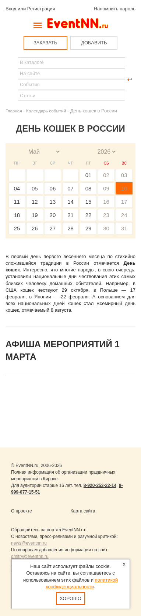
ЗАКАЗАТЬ (45, 42)
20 (53, 215)
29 (88, 228)
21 (70, 215)
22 (88, 215)
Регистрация (41, 8)
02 (106, 175)
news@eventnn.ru (29, 543)
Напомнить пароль (114, 8)
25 (17, 228)
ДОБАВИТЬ (94, 42)
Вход (11, 8)
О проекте (21, 511)
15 (88, 202)
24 (124, 215)
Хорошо (70, 598)
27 (53, 228)
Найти (11, 79)
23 (106, 215)
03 (124, 175)
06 (53, 188)
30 (106, 228)
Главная (14, 110)
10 (124, 188)
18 (17, 215)
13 (53, 202)
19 (35, 215)
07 (70, 188)
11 (17, 202)
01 (88, 175)
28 (70, 228)
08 (88, 188)
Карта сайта (83, 511)
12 (35, 202)
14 (70, 202)
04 (17, 188)
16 (106, 202)
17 (124, 202)
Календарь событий (46, 110)
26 (35, 228)
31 (124, 228)
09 (106, 188)
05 (35, 188)
